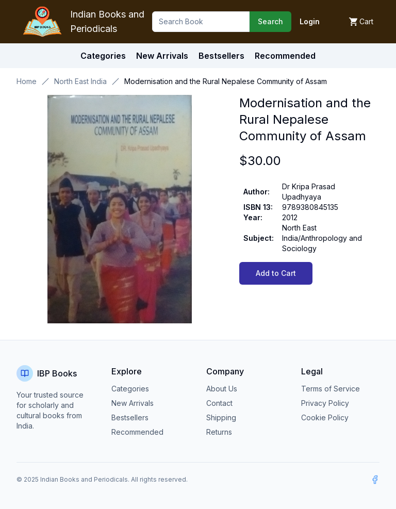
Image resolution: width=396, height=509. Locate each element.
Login (310, 21)
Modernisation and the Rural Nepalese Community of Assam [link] (225, 81)
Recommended (137, 432)
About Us (221, 388)
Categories (103, 56)
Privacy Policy (325, 403)
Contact (219, 403)
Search (270, 21)
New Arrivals (132, 403)
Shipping (221, 417)
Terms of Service (330, 388)
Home (26, 81)
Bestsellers (129, 417)
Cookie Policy (325, 417)
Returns (219, 432)
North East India (80, 81)
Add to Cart (276, 273)
